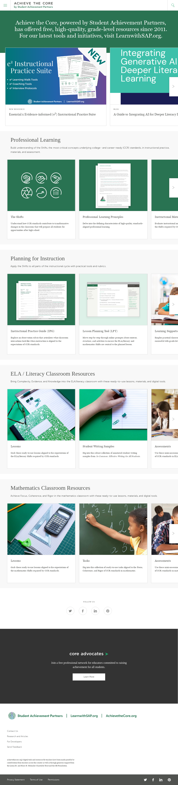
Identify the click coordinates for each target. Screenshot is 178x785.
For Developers (14, 741)
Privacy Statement (16, 780)
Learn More (89, 677)
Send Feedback (14, 747)
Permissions (53, 780)
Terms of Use (36, 780)
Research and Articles (17, 736)
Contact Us (12, 731)
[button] (5, 5)
